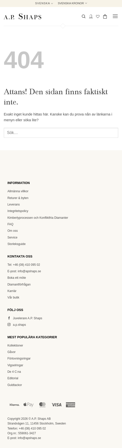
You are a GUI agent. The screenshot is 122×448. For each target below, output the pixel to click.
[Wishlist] (98, 16)
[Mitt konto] (90, 16)
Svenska (44, 3)
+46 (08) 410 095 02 (32, 428)
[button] (83, 16)
